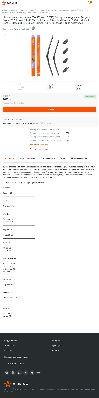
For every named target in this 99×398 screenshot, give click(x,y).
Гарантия (7, 350)
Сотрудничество (10, 341)
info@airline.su (44, 129)
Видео (63, 164)
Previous (4, 93)
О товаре (9, 164)
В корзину (49, 115)
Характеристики (27, 164)
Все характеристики (39, 150)
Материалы (56, 341)
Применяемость (79, 164)
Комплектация (48, 164)
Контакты (55, 350)
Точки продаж (9, 346)
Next (94, 93)
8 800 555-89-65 (16, 364)
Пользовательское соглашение (16, 357)
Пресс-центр (57, 346)
